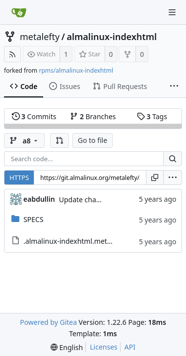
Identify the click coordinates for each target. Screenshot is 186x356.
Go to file (92, 140)
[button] (59, 140)
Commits (34, 116)
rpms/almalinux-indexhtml (76, 70)
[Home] (19, 12)
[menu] (172, 177)
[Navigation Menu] (172, 12)
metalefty (40, 37)
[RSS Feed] (12, 54)
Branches (93, 116)
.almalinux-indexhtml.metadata (74, 241)
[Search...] (172, 158)
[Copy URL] (155, 177)
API (129, 347)
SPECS (33, 219)
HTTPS (19, 177)
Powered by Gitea (48, 322)
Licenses (104, 347)
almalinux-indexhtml (111, 37)
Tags (152, 116)
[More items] (174, 86)
